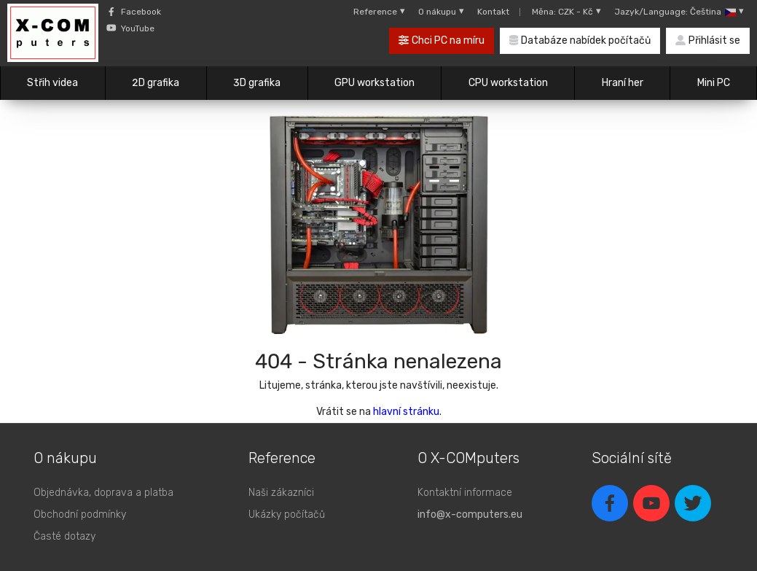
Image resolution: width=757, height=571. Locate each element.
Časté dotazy (64, 536)
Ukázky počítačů (286, 514)
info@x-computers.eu (469, 514)
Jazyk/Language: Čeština (679, 12)
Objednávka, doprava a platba (103, 492)
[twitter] (693, 503)
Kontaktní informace (464, 492)
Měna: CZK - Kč (566, 12)
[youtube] (651, 503)
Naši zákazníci (281, 492)
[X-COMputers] (52, 35)
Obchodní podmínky (80, 514)
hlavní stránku (406, 411)
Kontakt (493, 12)
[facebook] (610, 503)
